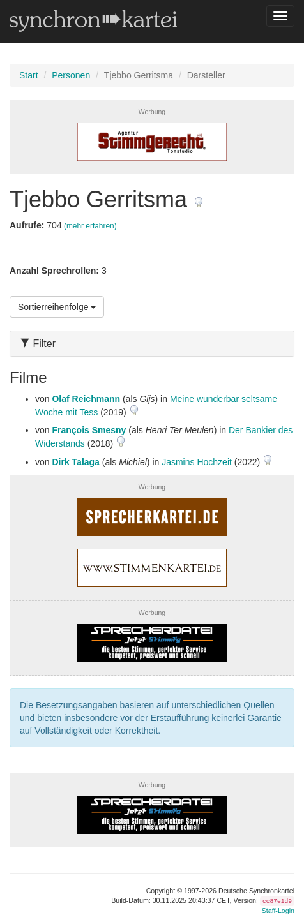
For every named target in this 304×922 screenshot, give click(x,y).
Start (28, 75)
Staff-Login (278, 910)
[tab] (152, 343)
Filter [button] (38, 343)
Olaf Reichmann (86, 399)
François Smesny (89, 430)
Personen (71, 75)
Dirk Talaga (75, 462)
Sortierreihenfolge (57, 307)
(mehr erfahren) (90, 225)
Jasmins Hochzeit (197, 462)
